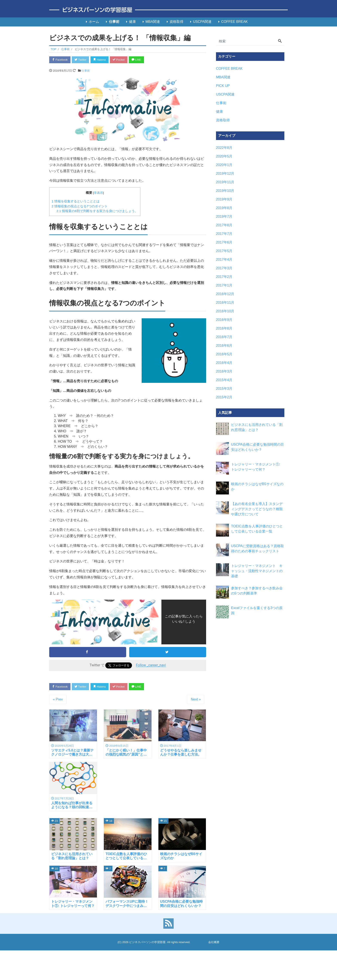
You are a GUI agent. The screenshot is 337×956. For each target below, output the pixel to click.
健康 (132, 21)
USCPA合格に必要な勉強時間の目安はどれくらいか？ (257, 447)
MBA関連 (153, 21)
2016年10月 (225, 311)
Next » (196, 699)
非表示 (98, 192)
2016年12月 (225, 294)
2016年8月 (224, 328)
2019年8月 (224, 208)
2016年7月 (224, 337)
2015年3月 (224, 388)
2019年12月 (225, 173)
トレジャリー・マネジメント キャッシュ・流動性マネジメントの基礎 (257, 571)
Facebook (60, 59)
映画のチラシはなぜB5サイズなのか (257, 486)
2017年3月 (224, 268)
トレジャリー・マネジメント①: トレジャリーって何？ (255, 466)
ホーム (94, 21)
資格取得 (176, 21)
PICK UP (223, 86)
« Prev (58, 699)
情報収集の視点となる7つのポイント (80, 206)
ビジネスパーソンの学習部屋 (147, 942)
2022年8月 (224, 147)
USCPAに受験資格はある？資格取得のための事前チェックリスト (257, 548)
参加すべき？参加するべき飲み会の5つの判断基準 (257, 590)
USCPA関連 (202, 21)
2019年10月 (225, 190)
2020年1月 (224, 165)
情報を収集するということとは (76, 201)
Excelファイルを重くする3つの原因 (257, 610)
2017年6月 (224, 242)
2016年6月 (224, 345)
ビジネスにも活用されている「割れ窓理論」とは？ (257, 427)
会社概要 (213, 942)
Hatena (100, 59)
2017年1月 (224, 285)
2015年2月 (224, 397)
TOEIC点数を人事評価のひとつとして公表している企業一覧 (257, 528)
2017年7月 (224, 234)
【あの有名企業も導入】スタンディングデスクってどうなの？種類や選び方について (257, 509)
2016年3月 (224, 371)
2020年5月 (224, 156)
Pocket (119, 59)
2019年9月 (224, 199)
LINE (137, 59)
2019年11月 (225, 182)
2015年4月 (224, 380)
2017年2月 (224, 277)
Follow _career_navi (151, 665)
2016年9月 (224, 320)
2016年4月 (224, 363)
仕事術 (114, 21)
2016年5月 (224, 354)
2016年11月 (225, 302)
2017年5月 (224, 251)
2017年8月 (224, 225)
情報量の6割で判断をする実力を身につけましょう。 (97, 211)
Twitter (81, 59)
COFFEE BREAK (234, 21)
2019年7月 (224, 216)
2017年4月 (224, 259)
